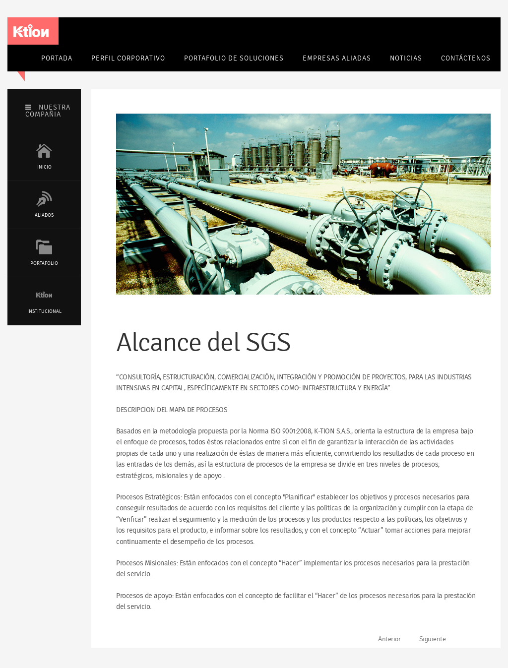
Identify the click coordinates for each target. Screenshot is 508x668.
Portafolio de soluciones (234, 58)
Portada (56, 58)
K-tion (31, 31)
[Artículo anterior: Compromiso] (385, 639)
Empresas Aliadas (337, 58)
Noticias (406, 58)
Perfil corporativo (128, 58)
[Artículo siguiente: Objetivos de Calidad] (436, 639)
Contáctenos (466, 58)
